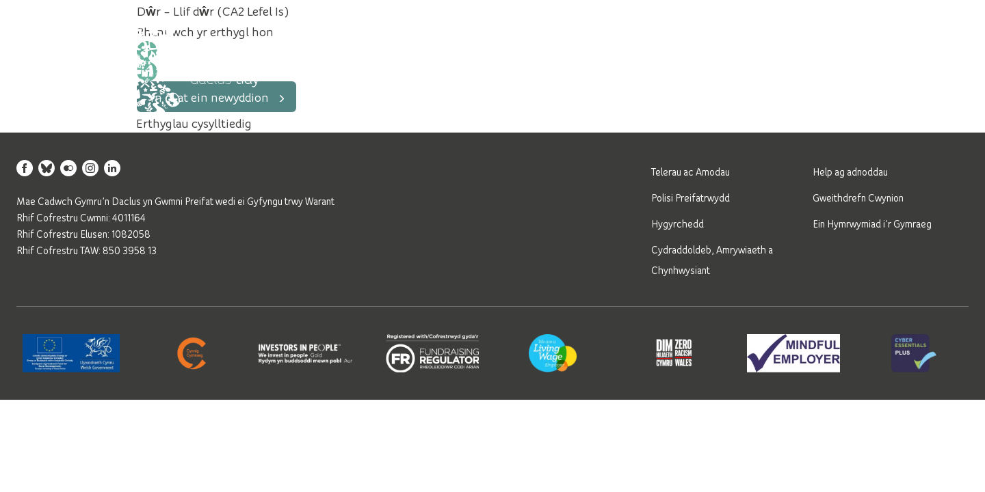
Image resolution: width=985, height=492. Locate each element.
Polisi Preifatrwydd (690, 197)
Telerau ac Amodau (690, 171)
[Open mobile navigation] (952, 66)
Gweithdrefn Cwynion (858, 197)
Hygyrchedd (677, 223)
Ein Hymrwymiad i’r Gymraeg (872, 223)
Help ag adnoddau (850, 171)
